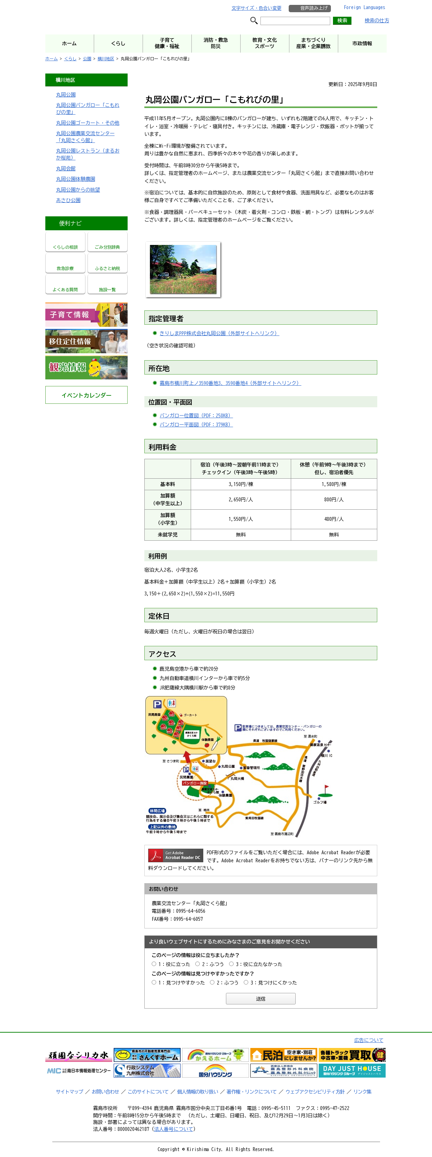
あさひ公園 (68, 200)
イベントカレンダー (86, 395)
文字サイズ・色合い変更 (256, 8)
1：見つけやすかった (182, 982)
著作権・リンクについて (251, 1091)
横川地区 (106, 58)
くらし (70, 58)
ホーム (51, 58)
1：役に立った (174, 964)
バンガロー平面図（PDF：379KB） (196, 424)
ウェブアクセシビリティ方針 (315, 1091)
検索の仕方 (377, 20)
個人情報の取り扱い (197, 1091)
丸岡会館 (66, 168)
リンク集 (362, 1091)
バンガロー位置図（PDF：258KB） (196, 415)
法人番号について (173, 1129)
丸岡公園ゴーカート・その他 (88, 123)
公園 (87, 58)
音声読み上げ (313, 8)
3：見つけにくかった (274, 982)
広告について (369, 1040)
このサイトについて (148, 1091)
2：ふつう (213, 964)
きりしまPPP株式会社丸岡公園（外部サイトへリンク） (219, 333)
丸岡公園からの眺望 (78, 189)
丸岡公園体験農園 (75, 179)
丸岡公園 (66, 94)
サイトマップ (69, 1091)
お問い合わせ (105, 1091)
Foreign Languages (364, 7)
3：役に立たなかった (259, 964)
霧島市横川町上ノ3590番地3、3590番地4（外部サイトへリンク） (230, 383)
